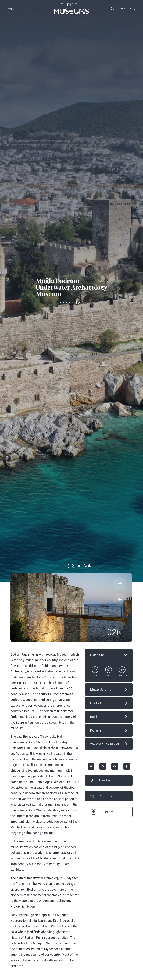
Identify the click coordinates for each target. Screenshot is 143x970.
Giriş (132, 8)
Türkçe (122, 8)
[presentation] (120, 599)
